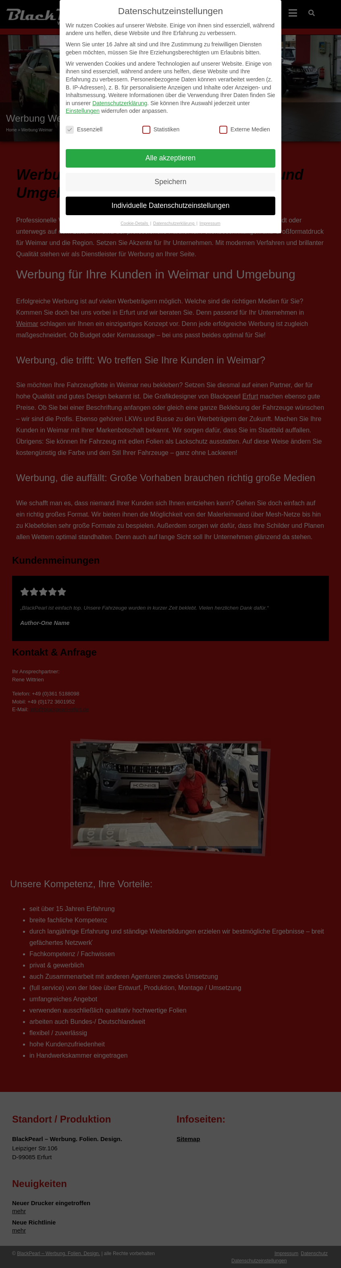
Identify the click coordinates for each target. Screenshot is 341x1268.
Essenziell (84, 124)
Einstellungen (83, 105)
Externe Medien (244, 124)
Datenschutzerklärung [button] (174, 217)
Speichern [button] (171, 176)
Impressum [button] (210, 217)
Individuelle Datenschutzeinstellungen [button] (171, 200)
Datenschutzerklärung (119, 97)
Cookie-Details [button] (135, 217)
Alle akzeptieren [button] (171, 152)
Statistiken (161, 124)
